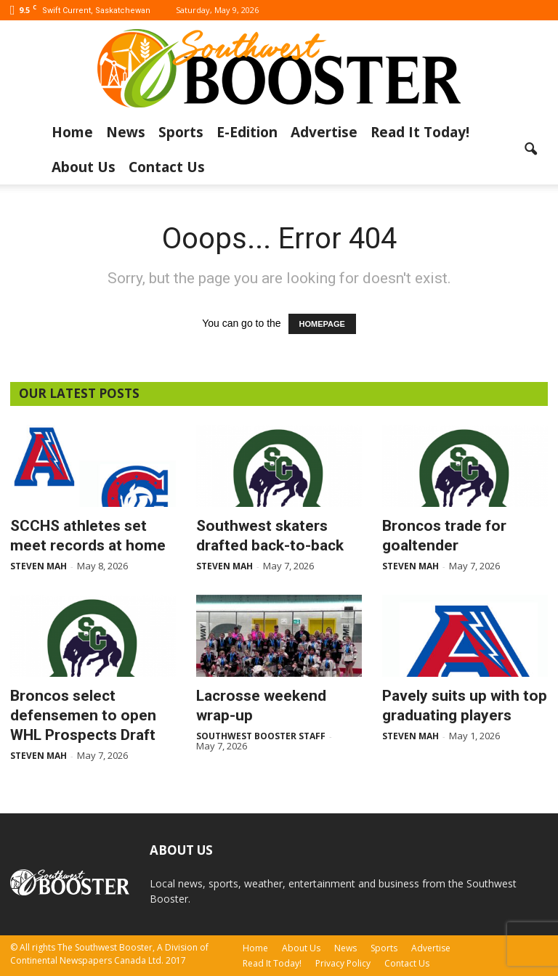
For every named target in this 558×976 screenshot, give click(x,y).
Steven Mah (38, 566)
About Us (84, 167)
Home (72, 132)
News (125, 132)
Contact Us (167, 167)
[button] (530, 149)
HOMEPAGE (322, 324)
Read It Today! (420, 132)
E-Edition (247, 132)
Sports (180, 132)
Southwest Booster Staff (261, 736)
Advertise (324, 132)
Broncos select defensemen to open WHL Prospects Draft (83, 715)
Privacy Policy (343, 963)
